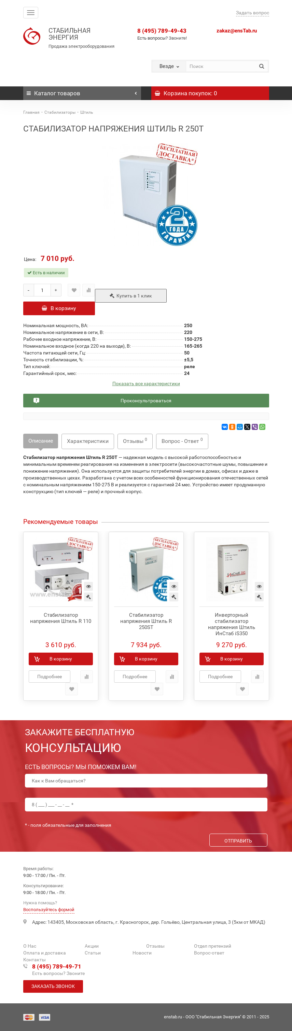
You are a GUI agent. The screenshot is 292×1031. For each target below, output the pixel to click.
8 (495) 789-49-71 (56, 966)
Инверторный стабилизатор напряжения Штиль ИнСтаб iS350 (231, 624)
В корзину (59, 308)
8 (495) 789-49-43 (161, 30)
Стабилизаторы (59, 112)
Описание (40, 440)
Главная (31, 112)
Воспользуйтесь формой (48, 909)
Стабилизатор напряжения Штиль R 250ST (146, 621)
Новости (142, 953)
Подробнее (49, 676)
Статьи (93, 953)
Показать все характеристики (146, 383)
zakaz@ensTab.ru (237, 31)
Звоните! (178, 38)
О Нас (29, 946)
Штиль (86, 112)
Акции (92, 946)
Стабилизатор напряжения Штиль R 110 (60, 618)
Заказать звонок (53, 986)
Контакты (34, 959)
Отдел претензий (212, 946)
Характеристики (88, 441)
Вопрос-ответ (209, 953)
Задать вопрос (252, 12)
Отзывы (135, 440)
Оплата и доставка (44, 953)
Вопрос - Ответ (182, 440)
